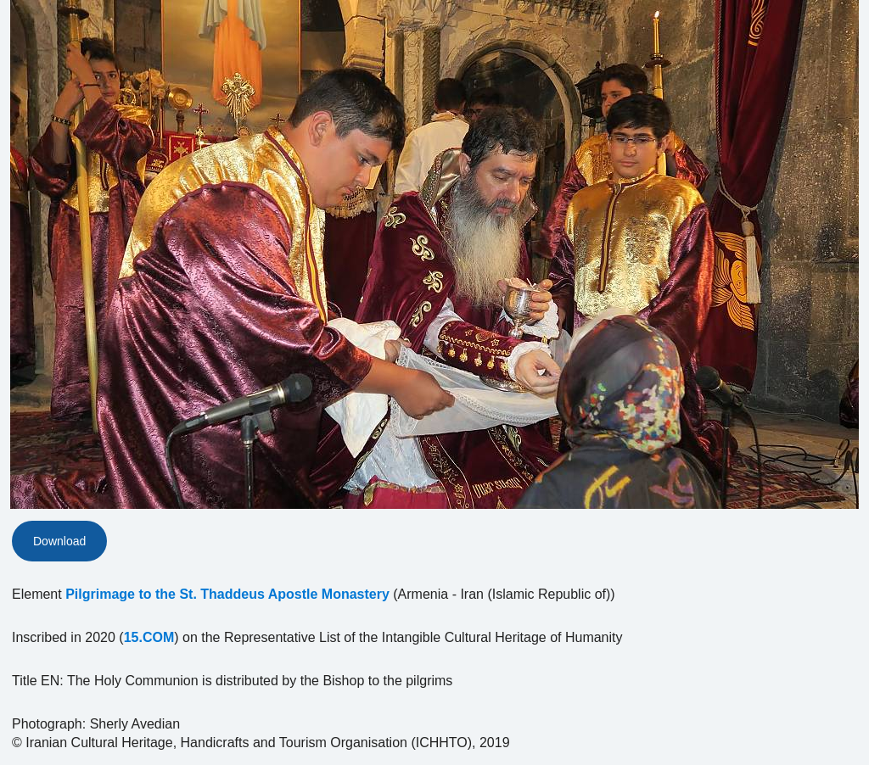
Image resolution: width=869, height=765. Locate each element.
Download (59, 541)
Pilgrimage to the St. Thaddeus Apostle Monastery (227, 594)
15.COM (149, 637)
